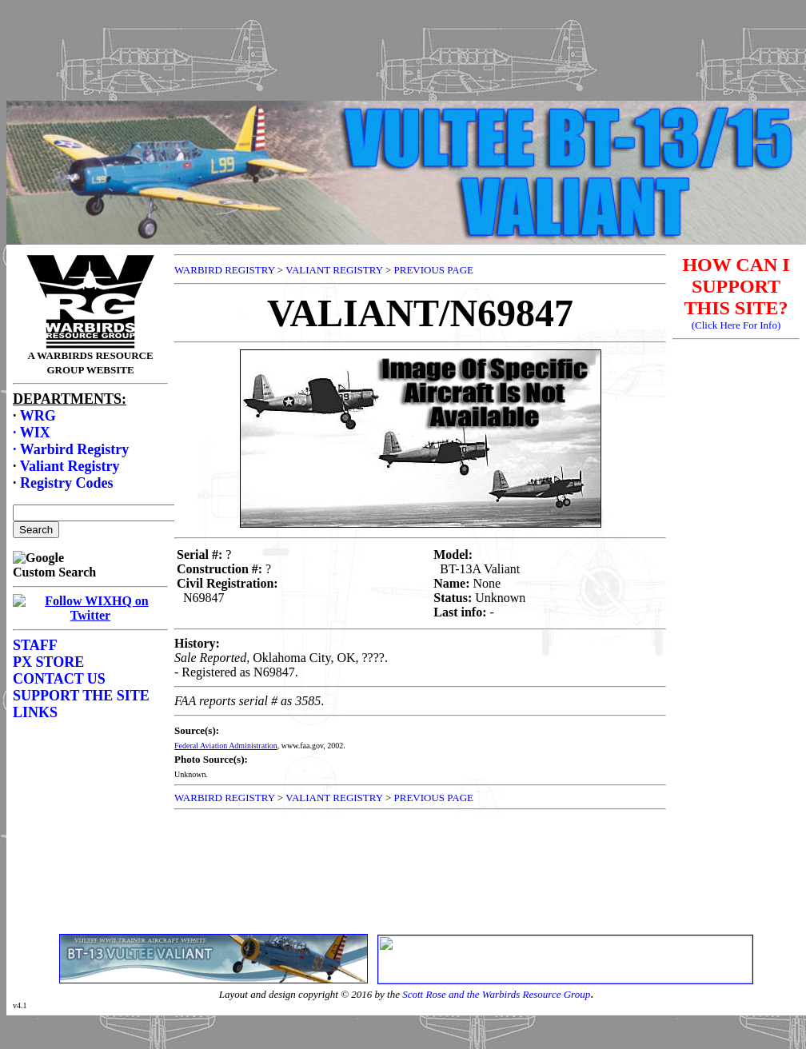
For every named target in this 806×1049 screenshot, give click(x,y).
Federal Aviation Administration (225, 745)
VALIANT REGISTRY (333, 270)
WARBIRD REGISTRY (224, 270)
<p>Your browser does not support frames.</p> (406, 66)
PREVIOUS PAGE (433, 270)
